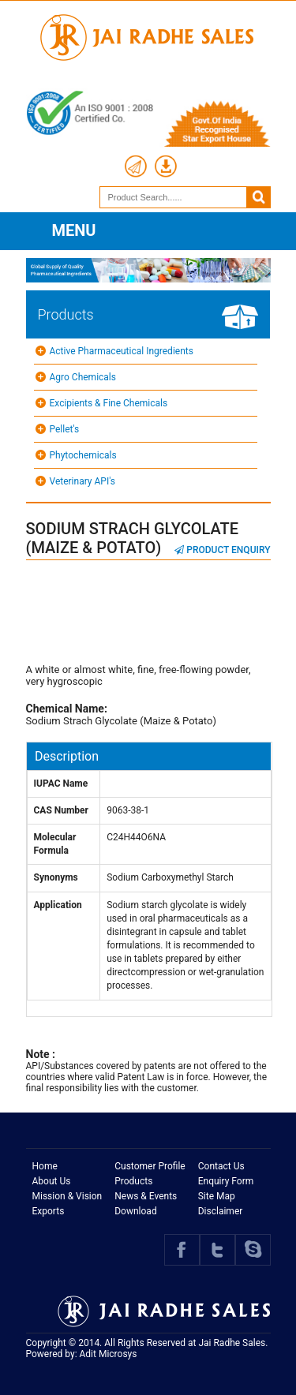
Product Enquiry (222, 549)
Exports (48, 1211)
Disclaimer (220, 1211)
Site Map (216, 1196)
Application (58, 905)
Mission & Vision (67, 1196)
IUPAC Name (61, 783)
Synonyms (56, 877)
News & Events (145, 1196)
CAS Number (61, 810)
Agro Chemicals (83, 377)
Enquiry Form (226, 1181)
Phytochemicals (83, 455)
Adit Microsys (108, 1353)
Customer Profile (149, 1166)
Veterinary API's (82, 481)
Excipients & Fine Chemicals (109, 403)
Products (133, 1181)
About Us (51, 1181)
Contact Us (221, 1166)
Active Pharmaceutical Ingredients (121, 351)
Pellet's (65, 429)
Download (135, 1211)
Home (45, 1166)
